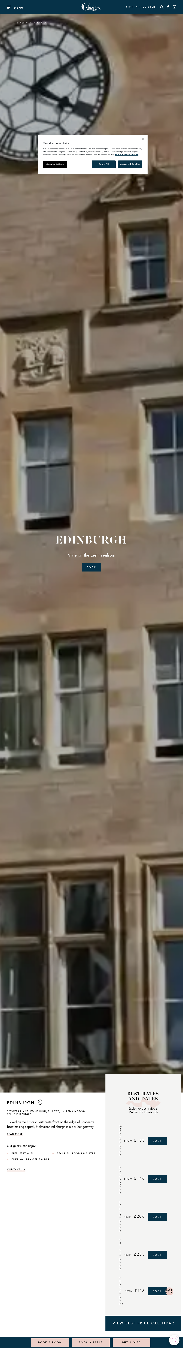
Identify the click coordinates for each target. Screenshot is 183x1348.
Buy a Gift (131, 1340)
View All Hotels (28, 22)
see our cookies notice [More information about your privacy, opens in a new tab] (126, 154)
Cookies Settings (55, 164)
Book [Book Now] (158, 1141)
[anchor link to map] (40, 1104)
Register (148, 7)
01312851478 (22, 1114)
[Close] (143, 139)
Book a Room (49, 1340)
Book (91, 567)
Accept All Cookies (130, 164)
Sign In (132, 7)
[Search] (162, 7)
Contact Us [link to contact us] (16, 1169)
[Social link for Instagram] (174, 7)
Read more (15, 1133)
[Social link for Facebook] (168, 7)
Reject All (104, 164)
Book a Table (90, 1340)
